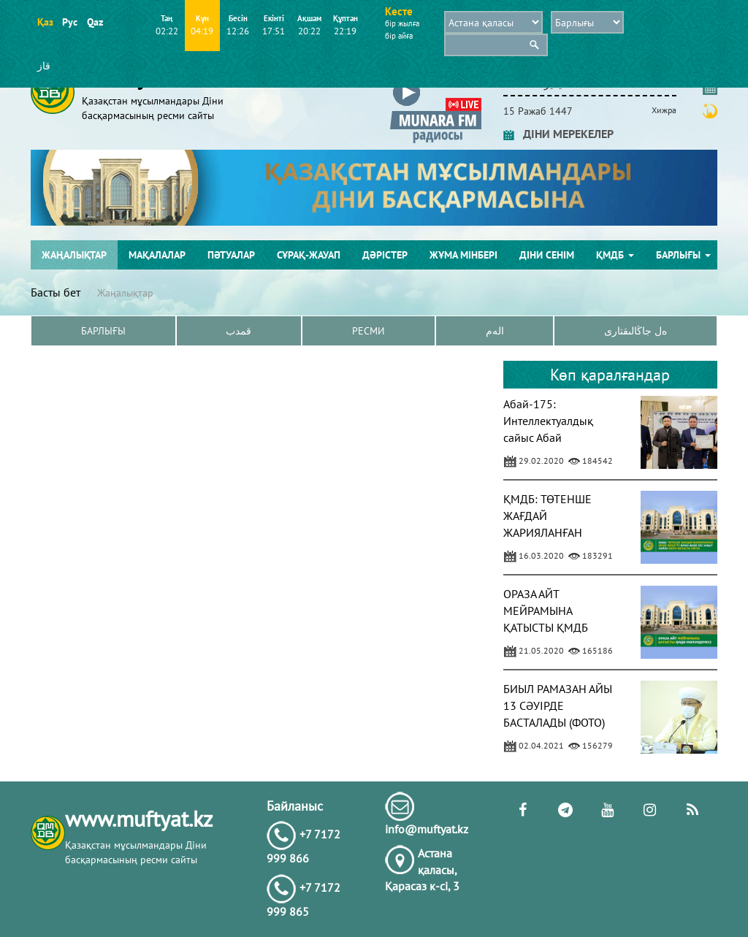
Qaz (94, 21)
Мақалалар (157, 254)
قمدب (238, 330)
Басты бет (55, 292)
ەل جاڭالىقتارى (635, 330)
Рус (69, 21)
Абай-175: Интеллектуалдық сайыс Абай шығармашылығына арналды (554, 437)
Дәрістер (385, 254)
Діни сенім (546, 254)
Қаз (45, 21)
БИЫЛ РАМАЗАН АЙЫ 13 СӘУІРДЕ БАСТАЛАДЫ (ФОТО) (557, 705)
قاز (43, 65)
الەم (495, 330)
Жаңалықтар (74, 254)
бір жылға (402, 23)
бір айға (399, 36)
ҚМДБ (615, 254)
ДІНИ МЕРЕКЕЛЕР (558, 133)
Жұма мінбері (463, 254)
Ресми (368, 330)
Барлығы (683, 254)
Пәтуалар (231, 254)
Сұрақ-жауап (308, 254)
